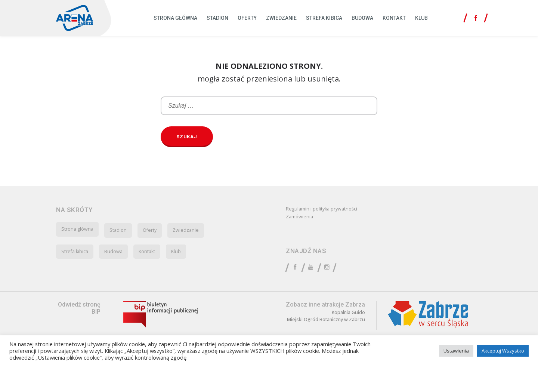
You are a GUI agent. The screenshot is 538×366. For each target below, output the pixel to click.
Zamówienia (301, 218)
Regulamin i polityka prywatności (325, 209)
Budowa (362, 18)
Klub (421, 18)
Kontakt (394, 18)
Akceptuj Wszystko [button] (503, 350)
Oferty (247, 18)
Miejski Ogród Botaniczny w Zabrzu (329, 323)
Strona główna (175, 18)
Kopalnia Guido (355, 315)
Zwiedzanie (281, 18)
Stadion (217, 18)
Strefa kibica (324, 18)
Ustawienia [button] (456, 350)
